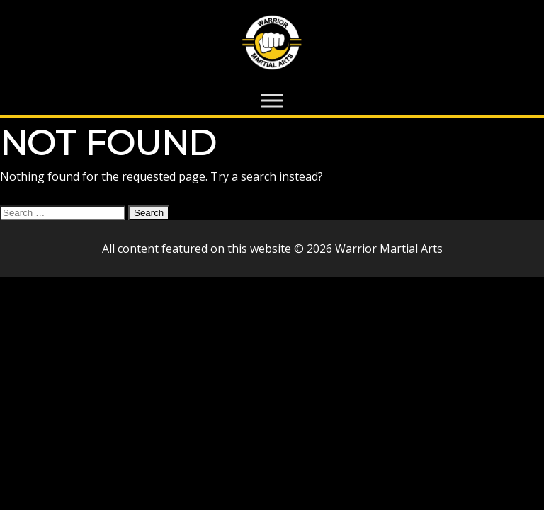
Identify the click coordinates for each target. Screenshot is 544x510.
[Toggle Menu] (272, 100)
